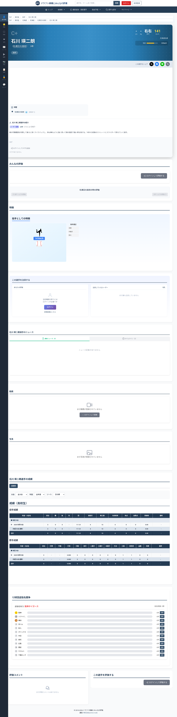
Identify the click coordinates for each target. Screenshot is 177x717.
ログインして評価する (154, 176)
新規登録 (137, 3)
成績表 (19, 489)
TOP (15, 17)
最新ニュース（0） (54, 340)
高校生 (23, 17)
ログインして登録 (92, 418)
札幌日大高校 (48, 20)
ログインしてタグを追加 (26, 148)
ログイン (126, 3)
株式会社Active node (90, 716)
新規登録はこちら (54, 313)
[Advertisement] (92, 84)
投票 (162, 616)
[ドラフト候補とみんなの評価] (54, 3)
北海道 (30, 20)
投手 (29, 17)
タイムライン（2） (131, 340)
